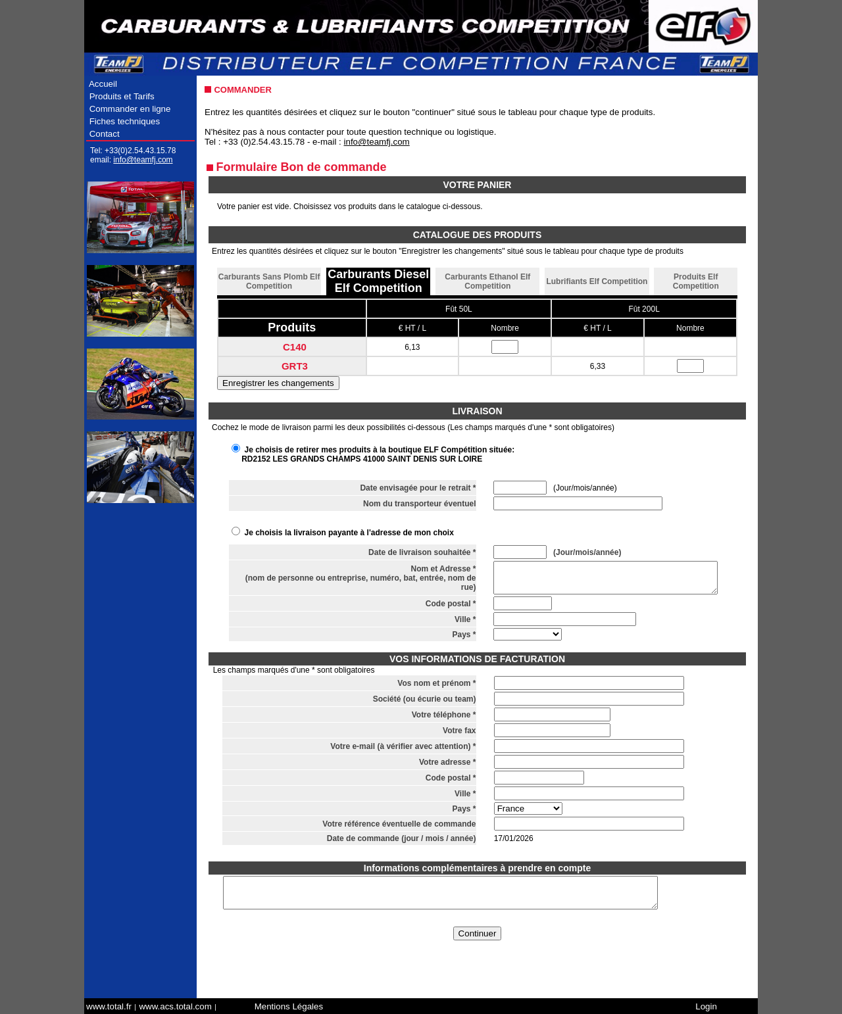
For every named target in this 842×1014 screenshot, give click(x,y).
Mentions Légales (289, 1006)
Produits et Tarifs (122, 96)
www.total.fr (109, 1006)
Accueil (103, 84)
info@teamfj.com (142, 159)
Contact (103, 134)
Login (706, 1006)
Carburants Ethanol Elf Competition (487, 281)
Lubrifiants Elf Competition (596, 281)
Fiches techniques (124, 121)
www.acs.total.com (175, 1006)
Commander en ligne (130, 109)
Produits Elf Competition (696, 281)
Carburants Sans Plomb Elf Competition (269, 281)
